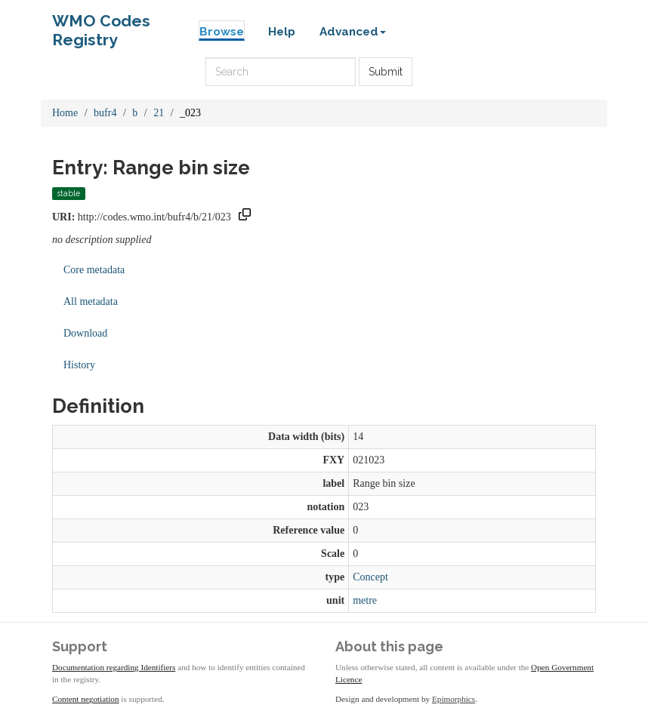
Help (281, 31)
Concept (370, 577)
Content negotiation (85, 698)
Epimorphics (453, 698)
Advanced (352, 31)
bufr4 (105, 112)
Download (85, 333)
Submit (386, 72)
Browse (221, 31)
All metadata (90, 301)
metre (365, 600)
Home (65, 112)
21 (158, 112)
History (79, 365)
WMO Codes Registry (101, 24)
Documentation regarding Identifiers (113, 667)
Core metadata (94, 269)
